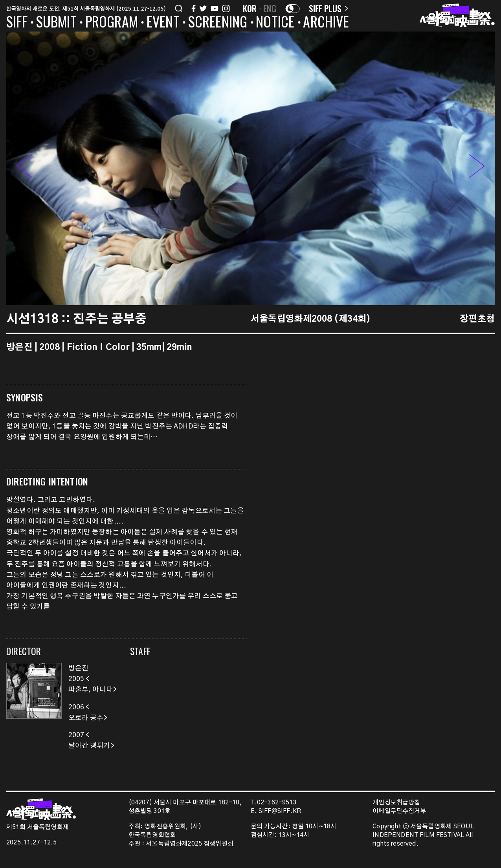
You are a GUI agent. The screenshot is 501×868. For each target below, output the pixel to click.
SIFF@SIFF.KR (280, 811)
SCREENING (218, 23)
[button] (477, 167)
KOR (250, 8)
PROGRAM (111, 23)
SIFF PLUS (329, 8)
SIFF (17, 23)
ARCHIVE (326, 23)
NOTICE (275, 23)
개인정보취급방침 (396, 803)
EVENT (163, 23)
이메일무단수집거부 (399, 811)
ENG (269, 8)
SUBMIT (56, 23)
